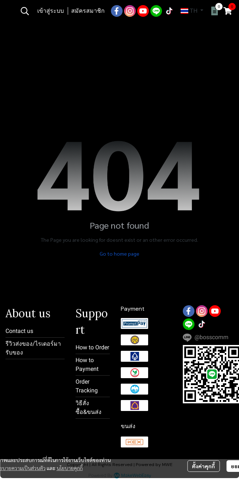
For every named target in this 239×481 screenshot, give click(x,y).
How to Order (92, 347)
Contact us (19, 330)
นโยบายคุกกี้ (70, 468)
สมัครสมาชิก (88, 11)
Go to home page (119, 253)
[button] (25, 11)
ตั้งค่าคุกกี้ (203, 466)
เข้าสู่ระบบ (50, 11)
